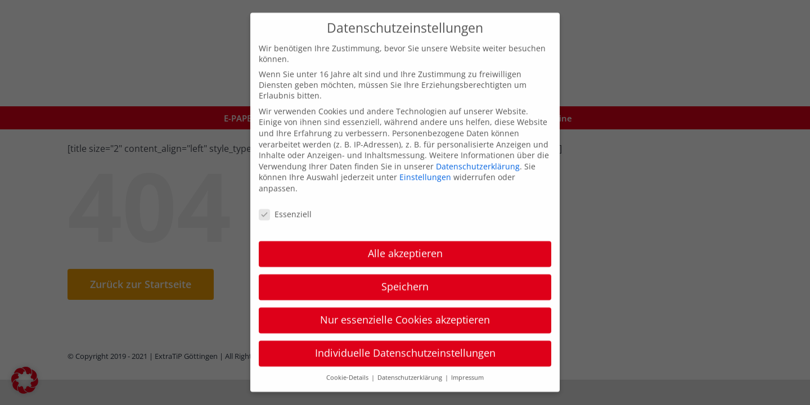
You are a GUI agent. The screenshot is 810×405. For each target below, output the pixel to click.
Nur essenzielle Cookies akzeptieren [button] (405, 309)
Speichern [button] (405, 276)
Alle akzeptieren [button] (405, 243)
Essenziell (285, 203)
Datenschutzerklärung (478, 155)
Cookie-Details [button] (348, 367)
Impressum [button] (467, 367)
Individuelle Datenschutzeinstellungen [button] (405, 342)
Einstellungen (425, 166)
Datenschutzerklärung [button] (410, 367)
